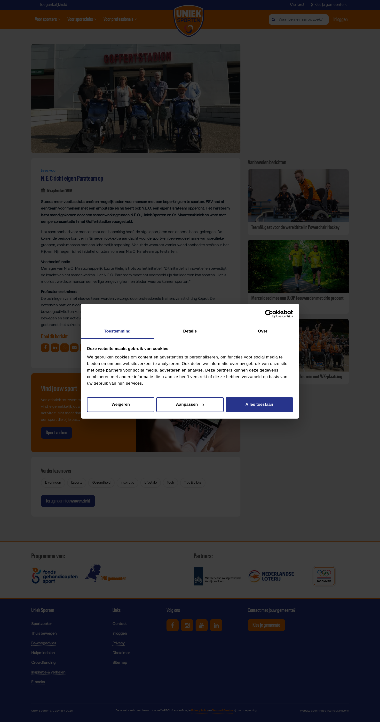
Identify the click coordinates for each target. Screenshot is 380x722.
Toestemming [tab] (117, 331)
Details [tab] (190, 331)
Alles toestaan (259, 404)
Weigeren (120, 404)
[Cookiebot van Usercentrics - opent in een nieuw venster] (272, 314)
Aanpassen (190, 404)
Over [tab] (263, 331)
